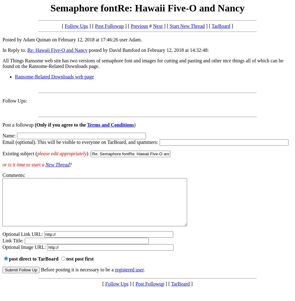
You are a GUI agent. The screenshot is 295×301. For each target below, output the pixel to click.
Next (158, 26)
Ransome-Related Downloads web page (54, 76)
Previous (139, 26)
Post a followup (17, 125)
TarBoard (221, 26)
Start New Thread (187, 26)
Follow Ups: (14, 100)
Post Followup (109, 26)
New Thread (57, 164)
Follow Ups (76, 26)
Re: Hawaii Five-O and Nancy (57, 50)
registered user (129, 279)
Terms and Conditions (110, 125)
